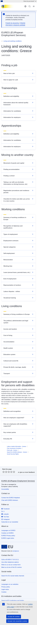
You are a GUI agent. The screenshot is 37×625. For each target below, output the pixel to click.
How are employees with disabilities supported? (18, 425)
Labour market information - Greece (16, 446)
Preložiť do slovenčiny (12, 23)
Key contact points (18, 432)
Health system (18, 348)
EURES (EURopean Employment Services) (18, 481)
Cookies (3, 592)
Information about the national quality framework (18, 103)
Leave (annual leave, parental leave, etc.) (18, 272)
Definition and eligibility (18, 96)
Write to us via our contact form (11, 564)
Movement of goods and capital (18, 163)
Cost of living (18, 335)
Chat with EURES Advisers (9, 500)
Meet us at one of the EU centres (11, 567)
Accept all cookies (14, 616)
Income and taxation (18, 329)
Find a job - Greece (12, 450)
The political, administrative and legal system (18, 321)
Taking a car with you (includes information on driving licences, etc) (18, 183)
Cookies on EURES (7, 533)
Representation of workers (18, 285)
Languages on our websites (9, 584)
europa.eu (16, 551)
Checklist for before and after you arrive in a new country (18, 200)
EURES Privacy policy (8, 535)
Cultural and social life (18, 361)
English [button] (25, 6)
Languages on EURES (8, 530)
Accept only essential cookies (17, 621)
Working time (18, 266)
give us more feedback (27, 472)
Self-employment (18, 253)
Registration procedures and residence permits (18, 191)
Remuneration (18, 259)
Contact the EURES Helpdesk (10, 497)
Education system (18, 354)
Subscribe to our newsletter (9, 522)
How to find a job (18, 73)
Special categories (18, 247)
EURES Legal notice (7, 538)
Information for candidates (18, 111)
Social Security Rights (13, 454)
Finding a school (18, 175)
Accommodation (18, 342)
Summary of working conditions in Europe (18, 218)
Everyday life (18, 439)
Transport (18, 373)
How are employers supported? (18, 417)
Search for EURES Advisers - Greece (17, 452)
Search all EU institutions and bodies (12, 600)
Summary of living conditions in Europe (18, 314)
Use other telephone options (10, 562)
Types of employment (18, 234)
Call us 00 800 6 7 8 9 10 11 (10, 559)
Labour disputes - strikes (18, 291)
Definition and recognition (18, 411)
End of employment (18, 278)
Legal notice (5, 589)
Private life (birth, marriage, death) (18, 367)
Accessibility (5, 489)
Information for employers (18, 117)
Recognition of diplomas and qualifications (18, 227)
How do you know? (29, 1)
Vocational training (18, 298)
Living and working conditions (12, 41)
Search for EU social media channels (12, 576)
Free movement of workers (14, 448)
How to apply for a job (18, 80)
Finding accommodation (18, 169)
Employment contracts (18, 240)
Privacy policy (5, 587)
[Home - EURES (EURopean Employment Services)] (12, 6)
